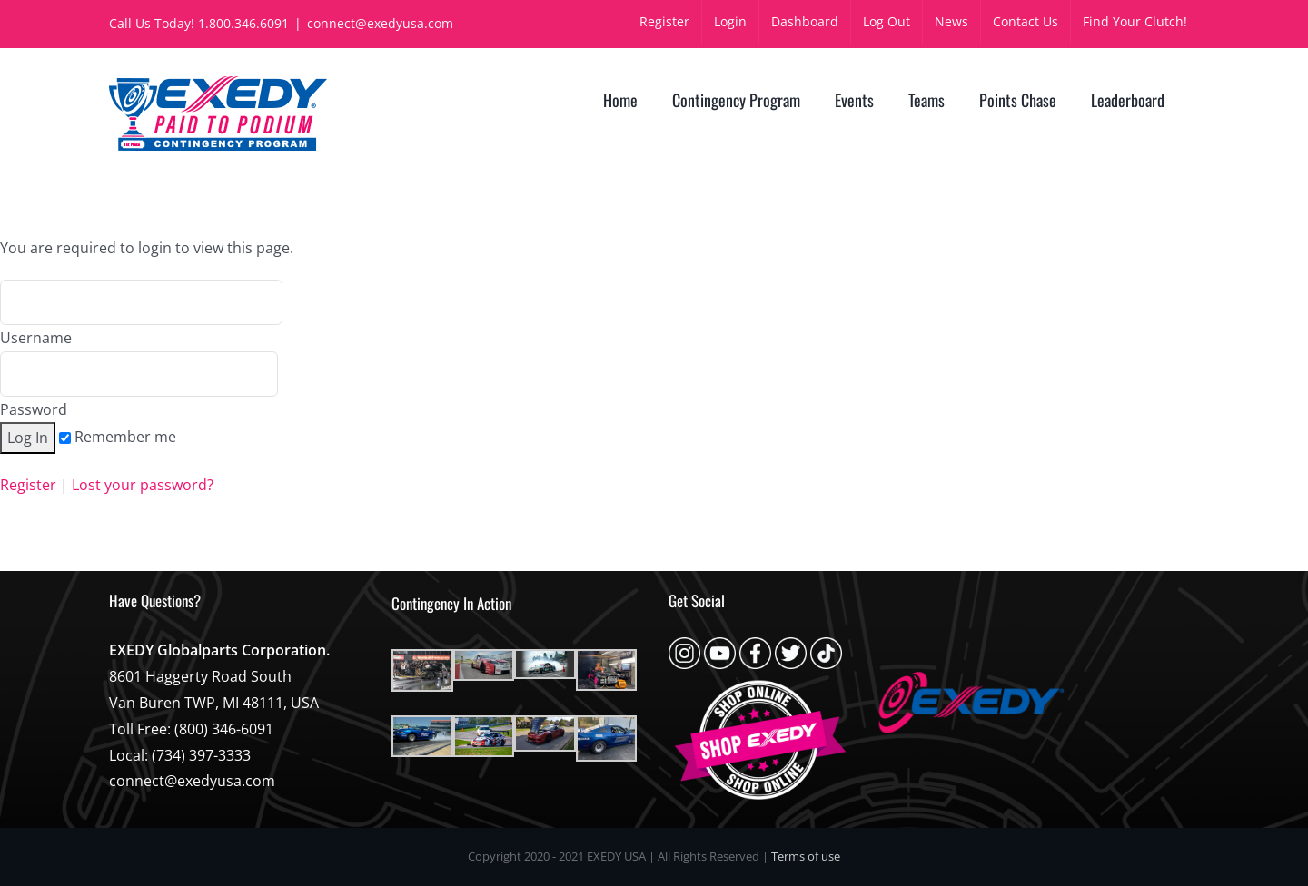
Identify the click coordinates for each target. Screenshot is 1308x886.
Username (141, 314)
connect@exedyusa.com (380, 23)
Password (139, 385)
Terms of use (805, 856)
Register (28, 485)
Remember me (117, 437)
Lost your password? (142, 485)
